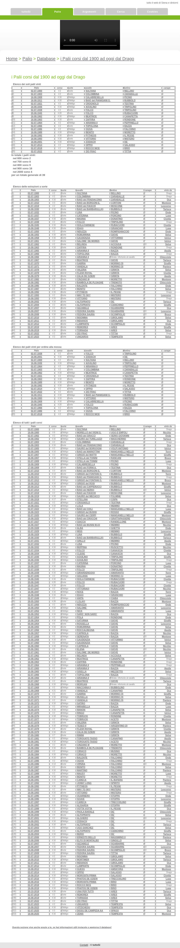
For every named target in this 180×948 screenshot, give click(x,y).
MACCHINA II (84, 687)
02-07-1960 (33, 643)
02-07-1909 (33, 461)
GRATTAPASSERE (120, 518)
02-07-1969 (33, 687)
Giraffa (167, 263)
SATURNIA (82, 620)
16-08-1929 (33, 534)
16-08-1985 (33, 285)
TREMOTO (116, 282)
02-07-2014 (36, 145)
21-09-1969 (33, 690)
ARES (114, 327)
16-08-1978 (33, 725)
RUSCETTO (117, 547)
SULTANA (91, 91)
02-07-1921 (36, 103)
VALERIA (81, 270)
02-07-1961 (33, 241)
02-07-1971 (33, 266)
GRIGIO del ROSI (86, 483)
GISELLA (82, 671)
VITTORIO (91, 138)
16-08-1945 (33, 225)
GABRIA (81, 263)
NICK (79, 611)
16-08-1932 (33, 547)
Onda (168, 212)
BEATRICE (91, 116)
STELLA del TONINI (87, 458)
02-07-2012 (33, 324)
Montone (166, 203)
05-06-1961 (33, 649)
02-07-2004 (33, 305)
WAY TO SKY (84, 295)
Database (46, 58)
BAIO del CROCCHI (87, 518)
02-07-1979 (33, 273)
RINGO (80, 713)
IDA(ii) (80, 228)
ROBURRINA (83, 234)
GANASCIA (117, 550)
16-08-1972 (33, 703)
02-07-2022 (36, 151)
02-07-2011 (33, 321)
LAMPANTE (83, 324)
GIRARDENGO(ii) (86, 573)
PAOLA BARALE (85, 812)
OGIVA (89, 129)
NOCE (80, 592)
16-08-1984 (33, 754)
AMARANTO (117, 573)
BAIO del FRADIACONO (89, 199)
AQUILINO (91, 107)
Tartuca (167, 209)
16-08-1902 (33, 439)
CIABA (114, 598)
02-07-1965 (33, 250)
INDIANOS (82, 321)
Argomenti (89, 11)
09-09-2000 (33, 815)
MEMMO (115, 506)
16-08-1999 (33, 812)
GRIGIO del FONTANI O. (89, 474)
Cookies (152, 11)
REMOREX (82, 327)
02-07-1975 (33, 713)
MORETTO (129, 132)
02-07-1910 (33, 203)
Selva (168, 234)
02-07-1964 (36, 123)
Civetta (167, 219)
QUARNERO (83, 796)
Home (12, 58)
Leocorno (166, 206)
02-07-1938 (36, 110)
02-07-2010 (33, 317)
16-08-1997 (33, 805)
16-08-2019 (33, 330)
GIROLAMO (117, 317)
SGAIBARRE (117, 308)
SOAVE (81, 799)
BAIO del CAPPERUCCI (89, 486)
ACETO (115, 719)
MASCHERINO (118, 439)
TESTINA (129, 103)
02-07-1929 (33, 531)
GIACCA (81, 522)
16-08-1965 (33, 671)
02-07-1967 (33, 260)
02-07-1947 (33, 588)
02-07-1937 (33, 215)
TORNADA (82, 330)
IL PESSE (129, 135)
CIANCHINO (117, 305)
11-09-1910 (33, 474)
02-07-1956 (33, 630)
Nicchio (167, 432)
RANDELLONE (118, 522)
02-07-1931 (33, 541)
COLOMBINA (92, 94)
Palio (57, 11)
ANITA (80, 598)
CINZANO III (83, 279)
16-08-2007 (33, 311)
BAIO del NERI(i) (85, 490)
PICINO (128, 97)
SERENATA (83, 636)
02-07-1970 (33, 263)
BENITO (90, 132)
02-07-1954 (33, 617)
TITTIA (127, 151)
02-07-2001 (33, 818)
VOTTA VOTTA (84, 808)
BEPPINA (82, 547)
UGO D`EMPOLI (119, 432)
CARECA (81, 780)
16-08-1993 (36, 138)
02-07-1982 (33, 279)
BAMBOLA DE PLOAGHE (90, 282)
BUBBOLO (130, 100)
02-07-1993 (33, 295)
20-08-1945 (36, 113)
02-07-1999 (33, 808)
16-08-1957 (33, 633)
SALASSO (129, 145)
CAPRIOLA (82, 633)
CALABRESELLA (95, 97)
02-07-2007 (33, 308)
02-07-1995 (33, 796)
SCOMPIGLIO (118, 314)
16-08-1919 (33, 496)
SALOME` (82, 608)
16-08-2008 (33, 314)
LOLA (80, 506)
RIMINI (80, 735)
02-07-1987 (33, 289)
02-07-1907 (33, 455)
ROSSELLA (83, 624)
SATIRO (81, 703)
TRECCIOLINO (118, 802)
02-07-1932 (33, 212)
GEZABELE (83, 308)
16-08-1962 (36, 116)
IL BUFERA (117, 780)
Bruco (168, 314)
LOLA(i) (81, 601)
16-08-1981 (33, 741)
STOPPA (115, 796)
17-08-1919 (33, 499)
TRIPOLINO (130, 107)
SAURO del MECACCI (88, 496)
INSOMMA (82, 317)
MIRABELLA (83, 706)
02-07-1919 (33, 206)
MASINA (81, 219)
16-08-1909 (36, 97)
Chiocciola (165, 257)
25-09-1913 (33, 486)
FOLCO (89, 110)
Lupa (168, 215)
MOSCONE (116, 206)
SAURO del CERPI (86, 515)
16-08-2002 (33, 301)
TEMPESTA (117, 336)
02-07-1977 (33, 719)
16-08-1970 (33, 697)
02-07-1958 (33, 636)
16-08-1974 (33, 710)
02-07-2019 (33, 327)
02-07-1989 (33, 773)
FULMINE (116, 496)
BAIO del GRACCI (86, 435)
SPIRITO (115, 783)
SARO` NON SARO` (87, 614)
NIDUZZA (82, 231)
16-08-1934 (33, 553)
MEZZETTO (117, 671)
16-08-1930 (33, 209)
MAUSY (81, 773)
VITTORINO (117, 238)
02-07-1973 (33, 706)
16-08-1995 (33, 799)
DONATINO (117, 219)
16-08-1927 (33, 525)
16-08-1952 (33, 614)
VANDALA (82, 266)
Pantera (167, 266)
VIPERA (81, 764)
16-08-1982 (33, 282)
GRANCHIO (117, 228)
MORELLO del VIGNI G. (89, 432)
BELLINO (129, 91)
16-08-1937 (33, 219)
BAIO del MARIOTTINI (88, 451)
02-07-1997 (33, 802)
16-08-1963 (36, 119)
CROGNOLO (92, 103)
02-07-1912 (33, 480)
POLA (80, 617)
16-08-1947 (33, 592)
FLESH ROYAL (84, 273)
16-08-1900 (33, 432)
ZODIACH (91, 142)
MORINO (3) (117, 263)
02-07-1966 (36, 126)
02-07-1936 (33, 557)
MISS (79, 531)
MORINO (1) (117, 576)
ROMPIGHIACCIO (120, 231)
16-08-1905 (33, 451)
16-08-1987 (33, 770)
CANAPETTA (131, 116)
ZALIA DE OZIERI (86, 276)
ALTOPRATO (83, 301)
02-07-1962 (33, 244)
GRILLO (81, 541)
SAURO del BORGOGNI (89, 448)
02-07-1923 (33, 509)
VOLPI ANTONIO (119, 448)
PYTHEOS (91, 135)
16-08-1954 (33, 620)
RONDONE (130, 119)
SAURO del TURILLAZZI (89, 439)
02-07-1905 (33, 448)
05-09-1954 (33, 624)
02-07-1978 (33, 270)
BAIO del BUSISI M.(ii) (88, 525)
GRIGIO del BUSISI (87, 512)
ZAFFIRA (90, 119)
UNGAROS (82, 336)
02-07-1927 (33, 522)
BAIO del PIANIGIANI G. (98, 100)
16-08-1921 (33, 506)
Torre (168, 451)
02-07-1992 (33, 783)
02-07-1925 (33, 515)
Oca (169, 199)
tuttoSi (26, 11)
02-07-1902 (33, 435)
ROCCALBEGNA (85, 630)
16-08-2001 (36, 142)
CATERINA (82, 215)
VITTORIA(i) (83, 588)
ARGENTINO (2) (119, 725)
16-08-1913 (33, 483)
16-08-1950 (33, 608)
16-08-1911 (36, 100)
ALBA (80, 528)
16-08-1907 (33, 458)
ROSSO (115, 512)
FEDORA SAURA (86, 311)
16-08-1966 (33, 257)
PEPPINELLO (131, 123)
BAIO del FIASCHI (86, 206)
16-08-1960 (33, 646)
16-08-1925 (33, 518)
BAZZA (128, 126)
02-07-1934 (33, 550)
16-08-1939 (33, 573)
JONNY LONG (84, 783)
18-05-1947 (33, 585)
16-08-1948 (33, 228)
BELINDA (82, 244)
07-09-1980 (33, 735)
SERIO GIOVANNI (120, 435)
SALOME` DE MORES (88, 241)
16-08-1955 (33, 234)
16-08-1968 (33, 684)
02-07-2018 (36, 148)
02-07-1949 (33, 598)
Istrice (168, 238)
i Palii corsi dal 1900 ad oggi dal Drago (97, 58)
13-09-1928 (33, 528)
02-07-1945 (33, 576)
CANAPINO (117, 690)
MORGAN (82, 684)
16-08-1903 (33, 199)
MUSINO (115, 751)
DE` (126, 142)
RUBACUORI (131, 113)
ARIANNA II (91, 123)
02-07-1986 (36, 129)
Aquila (167, 250)
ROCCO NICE (93, 148)
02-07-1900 (36, 91)
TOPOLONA (92, 126)
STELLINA (82, 499)
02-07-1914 (33, 490)
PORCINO (116, 215)
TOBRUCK (82, 716)
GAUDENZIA (83, 238)
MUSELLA (82, 697)
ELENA (80, 649)
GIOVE (114, 234)
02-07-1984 (33, 751)
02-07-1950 (33, 231)
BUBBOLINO (117, 687)
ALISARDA (82, 805)
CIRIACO (81, 751)
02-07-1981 (33, 738)
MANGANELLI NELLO (122, 451)
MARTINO (82, 770)
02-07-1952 (33, 611)
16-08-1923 (33, 512)
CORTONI (116, 203)
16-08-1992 (36, 135)
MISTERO (129, 138)
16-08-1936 (36, 107)
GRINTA (115, 270)
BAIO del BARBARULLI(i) (90, 209)
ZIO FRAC (91, 151)
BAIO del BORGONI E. (88, 203)
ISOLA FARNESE (86, 225)
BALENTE (82, 285)
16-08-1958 (33, 238)
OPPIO (89, 145)
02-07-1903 (36, 94)
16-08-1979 (33, 276)
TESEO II (81, 725)
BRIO (127, 148)
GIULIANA (82, 576)
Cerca (121, 11)
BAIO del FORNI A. (86, 467)
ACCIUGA (116, 244)
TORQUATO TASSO (87, 738)
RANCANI (116, 458)
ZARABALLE (131, 94)
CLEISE (81, 553)
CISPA (114, 499)
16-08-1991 (33, 780)
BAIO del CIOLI (85, 509)
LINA (79, 212)
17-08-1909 (33, 467)
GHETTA (115, 528)
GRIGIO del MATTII (87, 455)
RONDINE (116, 716)
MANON (81, 710)
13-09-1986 (33, 764)
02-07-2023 (33, 336)
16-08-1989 (36, 132)
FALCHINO (130, 129)
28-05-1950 (33, 601)
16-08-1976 (33, 716)
